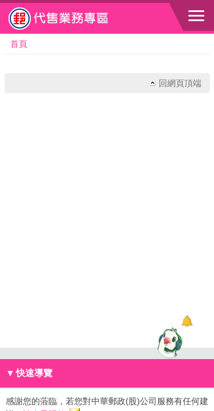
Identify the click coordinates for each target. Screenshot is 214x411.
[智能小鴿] (168, 342)
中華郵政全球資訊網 (71, 18)
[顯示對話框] (187, 321)
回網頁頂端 (180, 83)
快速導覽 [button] (29, 373)
